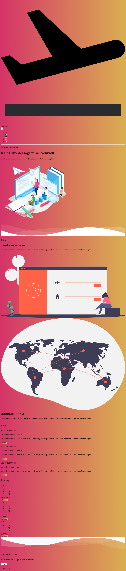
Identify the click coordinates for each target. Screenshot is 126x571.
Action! (4, 564)
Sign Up (4, 500)
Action (4, 443)
